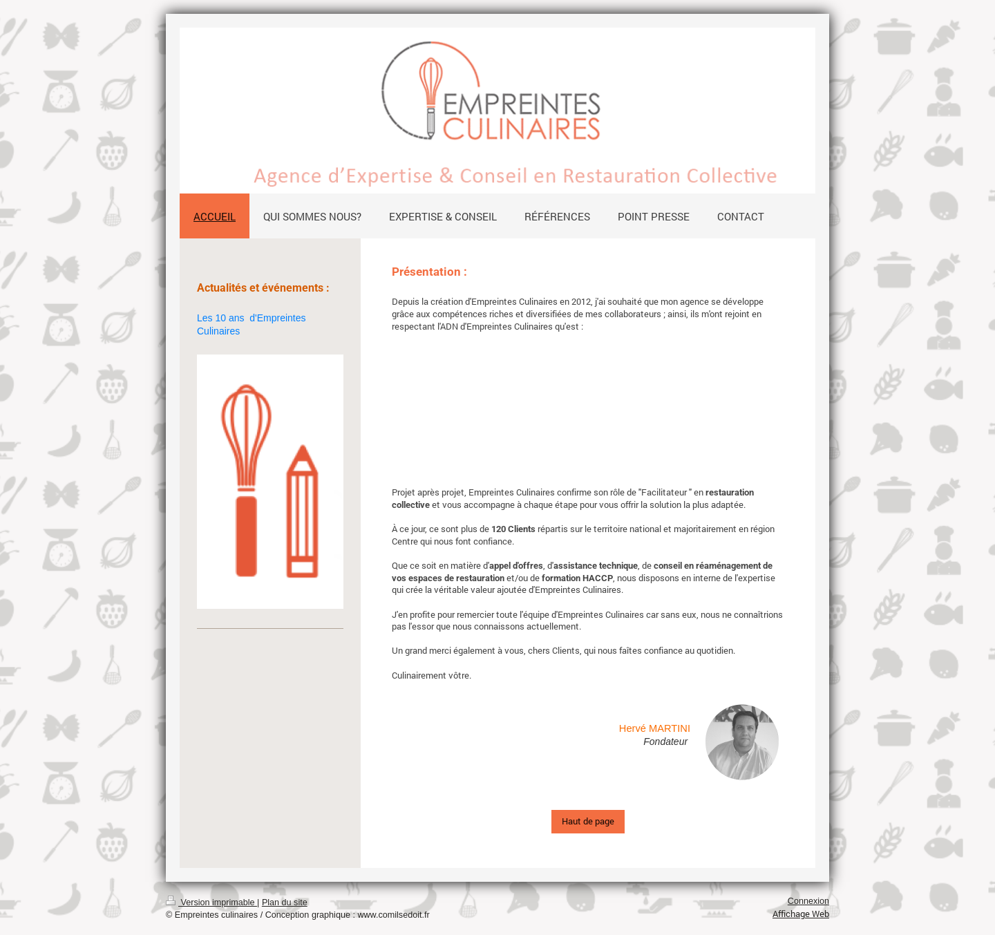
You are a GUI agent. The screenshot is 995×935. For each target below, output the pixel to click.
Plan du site (284, 902)
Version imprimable (211, 902)
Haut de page (588, 821)
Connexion (808, 901)
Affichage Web (801, 913)
